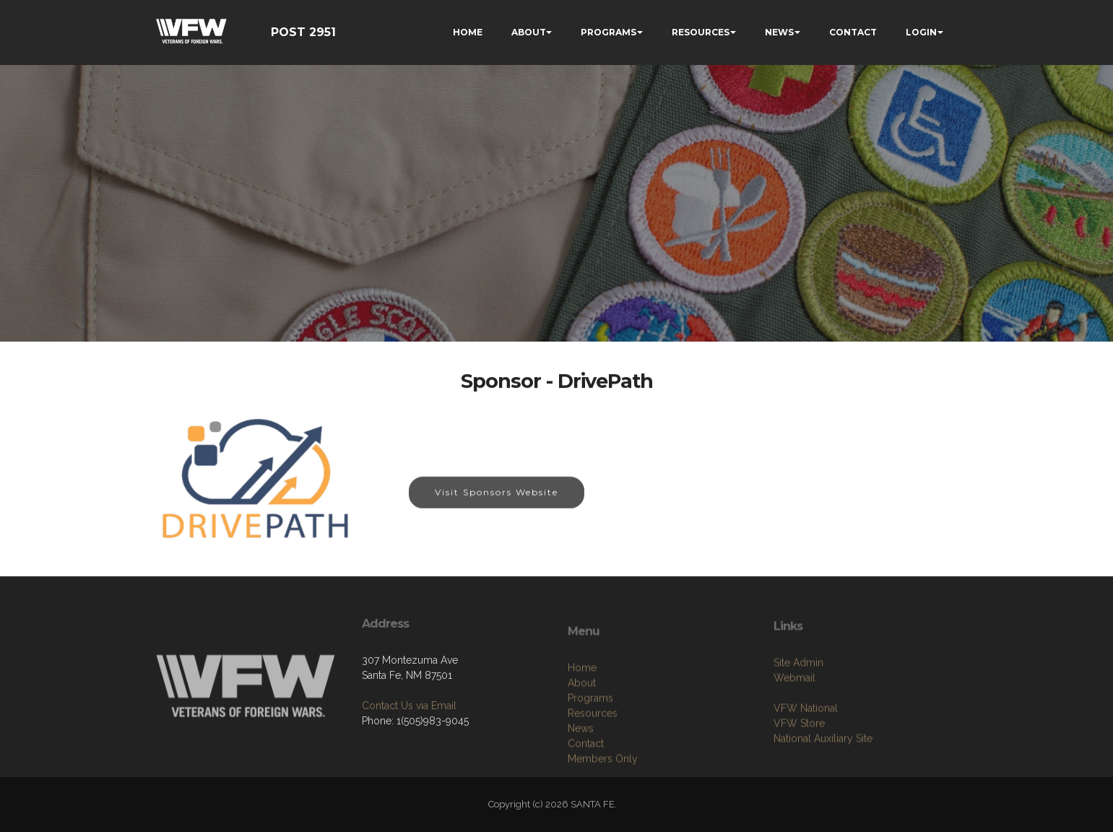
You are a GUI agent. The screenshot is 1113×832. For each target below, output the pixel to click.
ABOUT (528, 32)
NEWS (779, 32)
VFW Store (799, 768)
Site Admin (798, 708)
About (582, 739)
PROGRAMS (608, 32)
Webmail (794, 723)
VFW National (806, 753)
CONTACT (853, 32)
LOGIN (921, 32)
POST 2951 (303, 32)
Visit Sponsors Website (496, 493)
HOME (467, 32)
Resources (593, 769)
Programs (590, 754)
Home (582, 723)
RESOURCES (700, 32)
